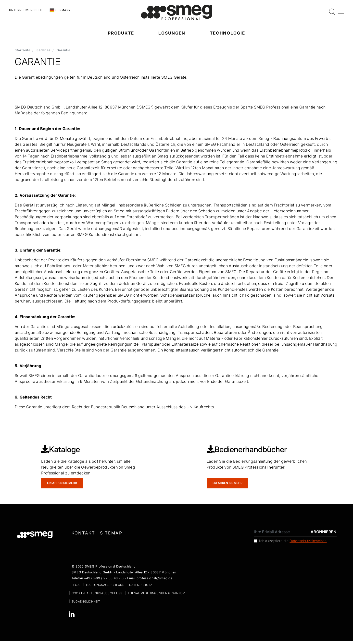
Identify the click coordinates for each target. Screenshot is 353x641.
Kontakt (83, 533)
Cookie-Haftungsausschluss (97, 593)
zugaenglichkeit (86, 601)
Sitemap (111, 533)
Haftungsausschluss (105, 585)
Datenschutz (140, 585)
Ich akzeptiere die (293, 541)
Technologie (227, 33)
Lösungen (171, 33)
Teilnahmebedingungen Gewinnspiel (158, 593)
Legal (76, 585)
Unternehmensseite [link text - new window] (26, 10)
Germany (60, 10)
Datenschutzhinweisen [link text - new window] (308, 541)
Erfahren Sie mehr (62, 483)
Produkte (121, 33)
